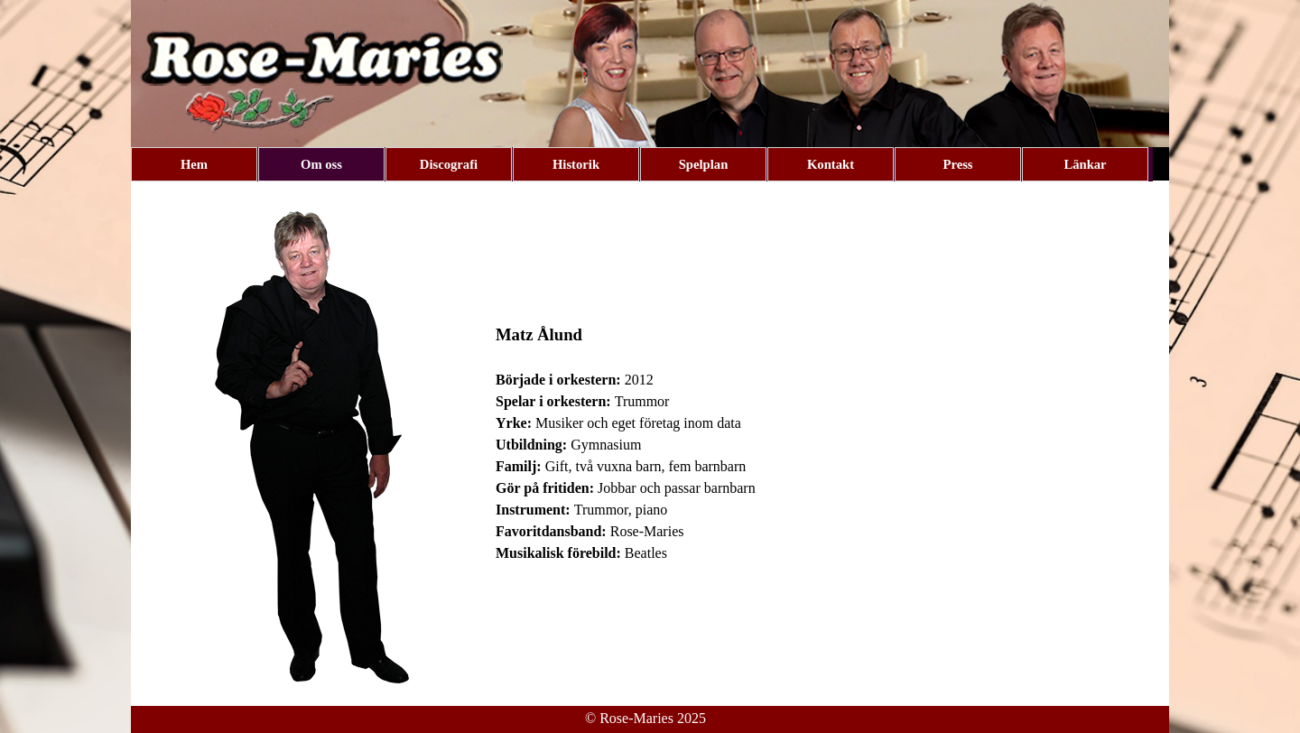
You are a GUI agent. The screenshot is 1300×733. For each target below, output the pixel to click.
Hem (194, 164)
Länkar (1084, 164)
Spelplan (704, 164)
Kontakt (830, 164)
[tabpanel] (827, 443)
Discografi (449, 164)
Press (957, 164)
